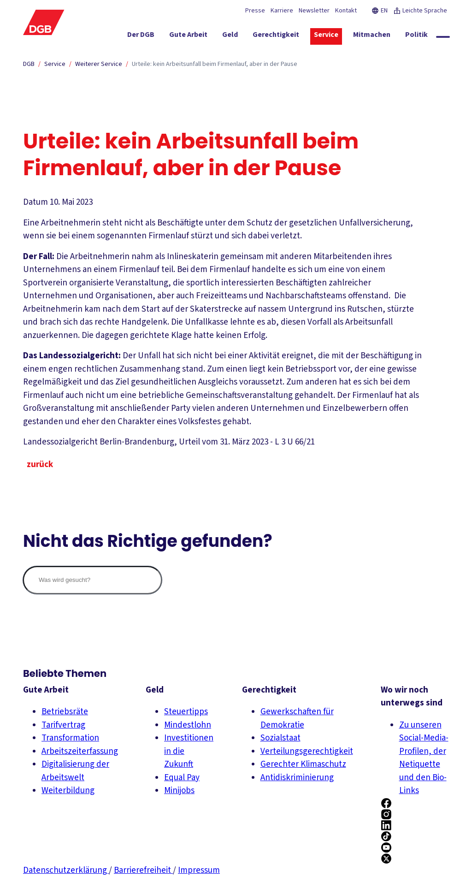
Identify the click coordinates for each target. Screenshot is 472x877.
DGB (29, 64)
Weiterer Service (98, 64)
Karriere (282, 10)
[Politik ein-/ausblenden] (430, 36)
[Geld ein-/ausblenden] (244, 36)
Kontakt (346, 10)
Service (54, 64)
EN (380, 10)
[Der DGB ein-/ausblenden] (155, 36)
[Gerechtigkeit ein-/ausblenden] (289, 36)
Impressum (199, 870)
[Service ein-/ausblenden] (340, 36)
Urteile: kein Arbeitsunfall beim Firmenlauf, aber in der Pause (214, 64)
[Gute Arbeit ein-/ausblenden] (202, 36)
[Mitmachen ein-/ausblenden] (386, 36)
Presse (255, 10)
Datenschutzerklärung (66, 870)
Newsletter (314, 10)
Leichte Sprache (420, 10)
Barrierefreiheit (143, 870)
